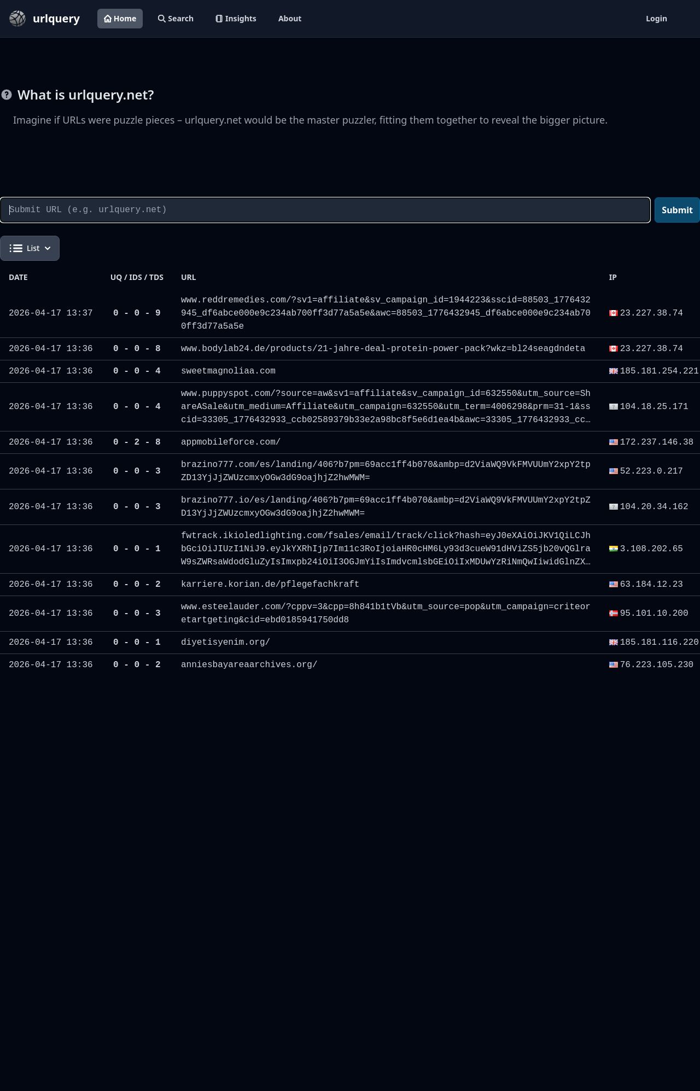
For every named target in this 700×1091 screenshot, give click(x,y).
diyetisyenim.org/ (225, 642)
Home (120, 18)
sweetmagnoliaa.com (228, 371)
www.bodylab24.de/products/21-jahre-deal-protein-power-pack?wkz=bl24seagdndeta (383, 349)
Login (656, 18)
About (289, 18)
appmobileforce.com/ (231, 442)
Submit (677, 210)
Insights (235, 18)
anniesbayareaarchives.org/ (249, 665)
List (29, 248)
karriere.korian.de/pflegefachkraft (270, 585)
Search (176, 18)
